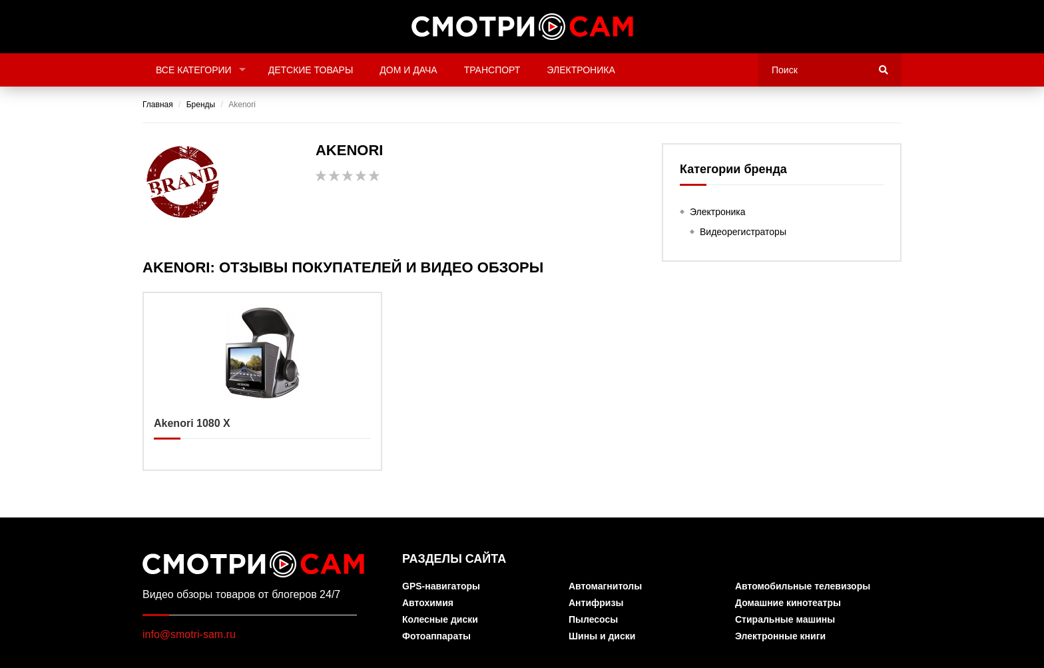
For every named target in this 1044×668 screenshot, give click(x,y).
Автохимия (427, 603)
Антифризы (596, 603)
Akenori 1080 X (262, 381)
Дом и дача (408, 70)
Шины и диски (602, 636)
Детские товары (311, 70)
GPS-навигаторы (441, 586)
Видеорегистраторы (743, 231)
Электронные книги (780, 636)
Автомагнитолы (605, 586)
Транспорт (492, 70)
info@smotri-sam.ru (189, 634)
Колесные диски (440, 620)
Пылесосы (593, 620)
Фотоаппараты (436, 636)
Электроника (581, 70)
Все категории (194, 70)
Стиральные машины (785, 620)
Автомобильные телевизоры (802, 586)
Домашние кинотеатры (788, 603)
